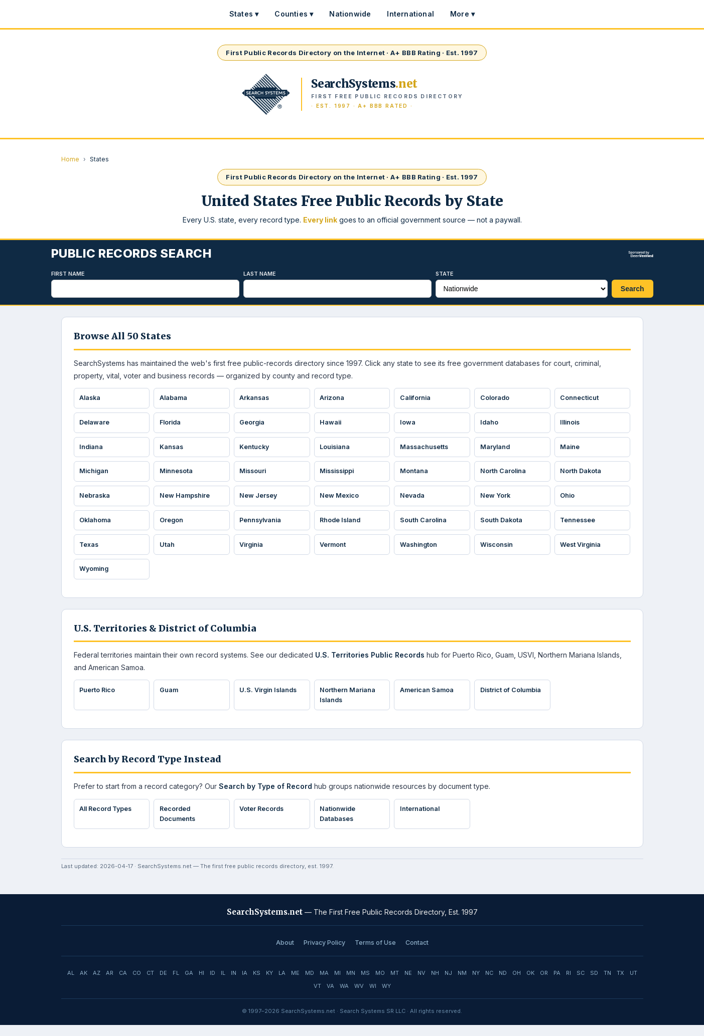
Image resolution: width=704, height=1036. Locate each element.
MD (309, 983)
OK (530, 983)
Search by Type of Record (265, 796)
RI (568, 983)
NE (408, 983)
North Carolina (504, 475)
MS (365, 983)
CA (123, 983)
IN (233, 983)
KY (269, 983)
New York (496, 500)
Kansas (172, 450)
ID (212, 983)
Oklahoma (96, 526)
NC (489, 983)
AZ (96, 983)
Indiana (92, 450)
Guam (169, 699)
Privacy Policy (324, 953)
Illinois (572, 424)
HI (201, 983)
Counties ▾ (293, 14)
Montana (414, 475)
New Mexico (340, 500)
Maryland (496, 450)
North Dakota (582, 475)
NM (462, 983)
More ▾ (462, 14)
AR (109, 983)
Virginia (253, 551)
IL (223, 983)
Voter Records (263, 819)
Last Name (259, 273)
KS (256, 983)
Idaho (490, 424)
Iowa (408, 424)
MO (380, 983)
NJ (448, 983)
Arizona (333, 398)
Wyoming (95, 577)
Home (70, 159)
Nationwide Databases (339, 824)
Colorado (496, 398)
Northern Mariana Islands (349, 704)
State (445, 273)
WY (386, 996)
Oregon (172, 526)
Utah (167, 551)
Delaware (95, 424)
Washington (419, 551)
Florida (171, 424)
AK (83, 983)
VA (330, 996)
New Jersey (259, 500)
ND (503, 983)
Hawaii (332, 424)
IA (244, 983)
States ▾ (244, 14)
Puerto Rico (98, 699)
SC (581, 983)
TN (607, 983)
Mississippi (340, 475)
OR (544, 983)
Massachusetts (425, 450)
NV (421, 983)
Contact (417, 953)
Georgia (253, 424)
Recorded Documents (178, 824)
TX (620, 983)
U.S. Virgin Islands (270, 699)
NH (435, 983)
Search (632, 289)
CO (136, 983)
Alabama (174, 398)
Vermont (334, 551)
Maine (571, 450)
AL (70, 983)
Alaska (91, 398)
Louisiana (336, 450)
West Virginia (582, 551)
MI (337, 983)
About (285, 953)
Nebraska (96, 500)
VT (317, 996)
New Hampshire (186, 500)
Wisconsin (498, 551)
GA (189, 983)
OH (516, 983)
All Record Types (108, 819)
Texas (90, 551)
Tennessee (579, 526)
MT (394, 983)
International (410, 14)
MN (350, 983)
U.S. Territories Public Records (370, 663)
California (416, 398)
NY (476, 983)
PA (556, 983)
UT (633, 983)
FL (176, 983)
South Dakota (502, 526)
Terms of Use (375, 953)
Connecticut (580, 398)
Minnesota (177, 475)
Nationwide (350, 14)
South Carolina (424, 526)
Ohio (568, 500)
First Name (68, 273)
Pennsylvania (262, 526)
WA (344, 996)
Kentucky (255, 450)
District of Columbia (496, 704)
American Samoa (428, 699)
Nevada (413, 500)
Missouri (254, 475)
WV (359, 996)
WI (372, 996)
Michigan (95, 475)
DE (163, 983)
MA (324, 983)
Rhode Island (342, 526)
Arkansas (255, 398)
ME (295, 983)
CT (150, 983)
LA (282, 983)
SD (594, 983)
